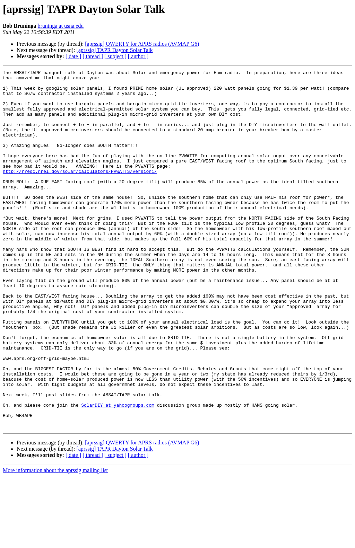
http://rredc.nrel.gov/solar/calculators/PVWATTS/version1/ (80, 192)
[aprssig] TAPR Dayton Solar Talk (114, 50)
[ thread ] (93, 56)
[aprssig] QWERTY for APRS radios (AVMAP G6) (142, 44)
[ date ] (73, 56)
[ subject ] (115, 56)
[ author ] (138, 56)
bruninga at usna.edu (60, 26)
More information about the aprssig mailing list (55, 542)
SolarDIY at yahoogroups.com (117, 472)
